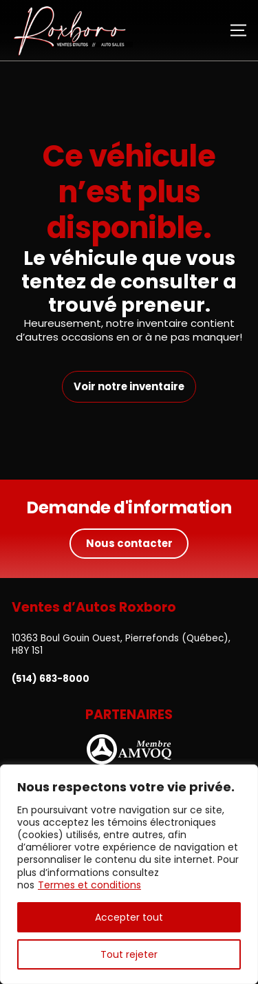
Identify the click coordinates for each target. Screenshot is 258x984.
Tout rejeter (129, 954)
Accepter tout (129, 917)
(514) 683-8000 (50, 679)
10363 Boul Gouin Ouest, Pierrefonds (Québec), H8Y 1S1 (121, 644)
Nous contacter (129, 543)
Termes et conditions (89, 885)
